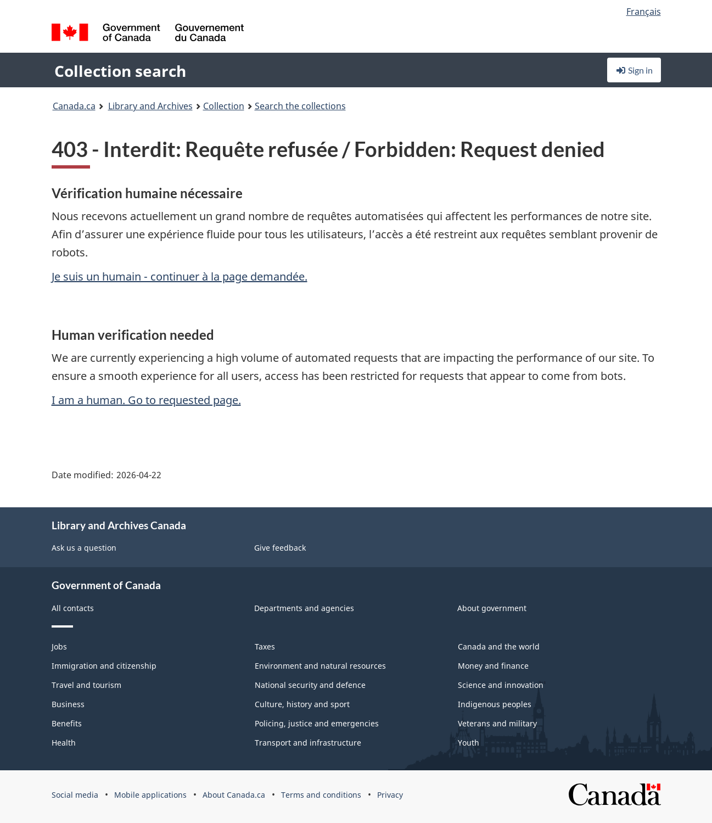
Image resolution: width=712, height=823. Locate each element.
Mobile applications (150, 795)
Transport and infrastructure (308, 742)
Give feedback (280, 547)
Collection (223, 106)
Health (64, 742)
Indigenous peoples (494, 704)
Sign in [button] (634, 70)
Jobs (59, 646)
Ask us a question (84, 547)
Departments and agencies (304, 608)
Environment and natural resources (320, 665)
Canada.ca (74, 106)
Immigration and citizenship (104, 665)
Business (68, 704)
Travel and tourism (86, 685)
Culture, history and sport (302, 704)
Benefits (67, 723)
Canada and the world (499, 646)
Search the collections (300, 106)
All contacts (73, 608)
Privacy (390, 795)
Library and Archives (150, 106)
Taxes (265, 646)
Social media (75, 795)
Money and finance (493, 665)
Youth (468, 742)
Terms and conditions (321, 795)
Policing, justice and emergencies (317, 723)
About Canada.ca (234, 795)
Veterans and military (497, 723)
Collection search (120, 70)
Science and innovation (500, 685)
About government (491, 608)
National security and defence (310, 685)
